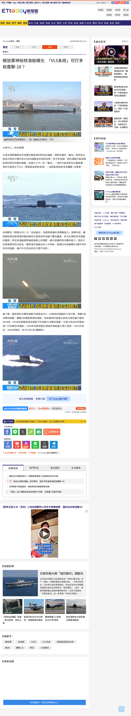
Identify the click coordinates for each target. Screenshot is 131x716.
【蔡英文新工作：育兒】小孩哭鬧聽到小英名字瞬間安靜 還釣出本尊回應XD (41, 506)
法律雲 (117, 10)
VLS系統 (46, 641)
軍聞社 (6, 51)
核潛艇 (21, 641)
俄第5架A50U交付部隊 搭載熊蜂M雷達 (33, 618)
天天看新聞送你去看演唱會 (115, 143)
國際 (66, 47)
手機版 (9, 3)
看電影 (100, 10)
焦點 (8, 23)
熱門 (14, 23)
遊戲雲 (126, 15)
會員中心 (37, 3)
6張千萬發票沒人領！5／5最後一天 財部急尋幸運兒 (40, 421)
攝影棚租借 (66, 3)
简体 (3, 3)
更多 (125, 41)
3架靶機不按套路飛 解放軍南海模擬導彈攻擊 (29, 486)
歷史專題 (29, 3)
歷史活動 (21, 3)
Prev (84, 421)
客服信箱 (97, 220)
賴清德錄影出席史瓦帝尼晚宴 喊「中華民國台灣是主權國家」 (121, 91)
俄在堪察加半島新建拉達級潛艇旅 (75, 618)
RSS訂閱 (97, 227)
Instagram (103, 238)
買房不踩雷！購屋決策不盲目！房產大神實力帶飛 (116, 173)
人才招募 (106, 213)
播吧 (20, 23)
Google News (127, 2)
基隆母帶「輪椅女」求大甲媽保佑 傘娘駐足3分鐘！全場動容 (121, 123)
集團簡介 (122, 213)
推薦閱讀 (13, 468)
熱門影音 (34, 467)
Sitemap (106, 220)
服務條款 (124, 220)
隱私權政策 (115, 220)
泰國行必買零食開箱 (112, 158)
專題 (25, 23)
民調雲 (109, 10)
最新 (3, 23)
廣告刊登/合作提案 (101, 216)
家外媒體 (45, 3)
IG (118, 2)
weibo (124, 2)
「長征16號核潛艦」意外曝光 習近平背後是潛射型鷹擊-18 (38, 481)
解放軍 (8, 641)
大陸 (50, 47)
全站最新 (76, 467)
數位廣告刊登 (55, 3)
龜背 (7, 647)
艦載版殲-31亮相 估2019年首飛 (54, 618)
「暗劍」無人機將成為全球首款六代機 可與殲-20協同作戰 (35, 491)
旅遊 (48, 23)
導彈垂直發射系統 (65, 641)
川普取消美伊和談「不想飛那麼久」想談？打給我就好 (121, 107)
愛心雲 (126, 10)
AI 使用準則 (117, 223)
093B (33, 641)
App (15, 3)
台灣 (34, 47)
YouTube (115, 2)
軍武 (32, 647)
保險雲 (117, 15)
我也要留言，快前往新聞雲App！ (44, 702)
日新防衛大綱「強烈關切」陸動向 (61, 573)
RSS (121, 2)
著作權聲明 (98, 223)
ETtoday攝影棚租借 (112, 191)
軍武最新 (55, 467)
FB (112, 2)
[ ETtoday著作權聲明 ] (48, 452)
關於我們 (114, 213)
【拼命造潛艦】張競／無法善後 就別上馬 (12, 620)
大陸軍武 (45, 647)
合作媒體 (123, 216)
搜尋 (108, 2)
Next (81, 421)
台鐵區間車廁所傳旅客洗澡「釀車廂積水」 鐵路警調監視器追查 (121, 74)
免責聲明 (107, 223)
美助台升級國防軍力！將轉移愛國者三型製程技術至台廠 (33, 476)
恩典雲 (109, 15)
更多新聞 (80, 408)
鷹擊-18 (19, 647)
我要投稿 (97, 213)
